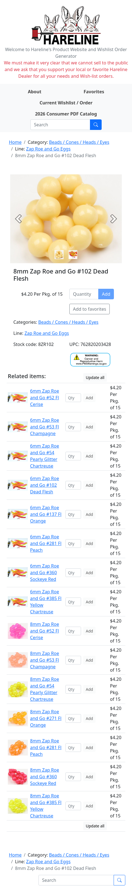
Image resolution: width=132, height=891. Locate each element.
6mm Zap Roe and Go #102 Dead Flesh (44, 485)
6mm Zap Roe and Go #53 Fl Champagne (44, 426)
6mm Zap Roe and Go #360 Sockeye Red (44, 572)
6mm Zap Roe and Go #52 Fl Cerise (44, 397)
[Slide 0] (59, 254)
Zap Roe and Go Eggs (48, 149)
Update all (95, 377)
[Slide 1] (73, 254)
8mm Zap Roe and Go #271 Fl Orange (46, 718)
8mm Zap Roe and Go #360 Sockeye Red (44, 776)
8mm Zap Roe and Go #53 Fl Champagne (44, 660)
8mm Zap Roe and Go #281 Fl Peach (46, 747)
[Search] (60, 124)
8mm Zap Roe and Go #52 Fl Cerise (44, 631)
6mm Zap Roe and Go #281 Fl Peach (46, 543)
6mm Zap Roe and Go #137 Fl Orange (46, 514)
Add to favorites (89, 309)
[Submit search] (96, 124)
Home (15, 142)
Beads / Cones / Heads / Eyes (79, 142)
